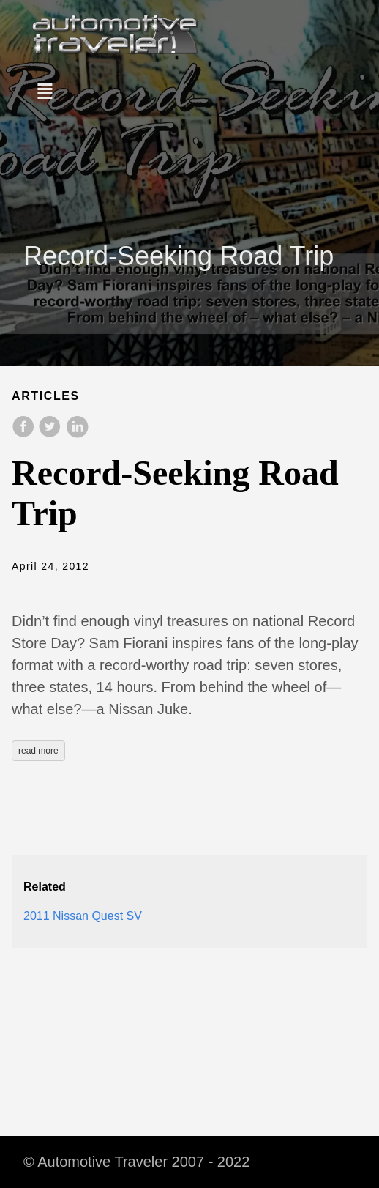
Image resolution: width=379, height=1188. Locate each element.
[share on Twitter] (51, 434)
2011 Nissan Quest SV (82, 916)
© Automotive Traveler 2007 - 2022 (136, 1162)
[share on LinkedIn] (77, 434)
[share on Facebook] (25, 434)
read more (38, 751)
